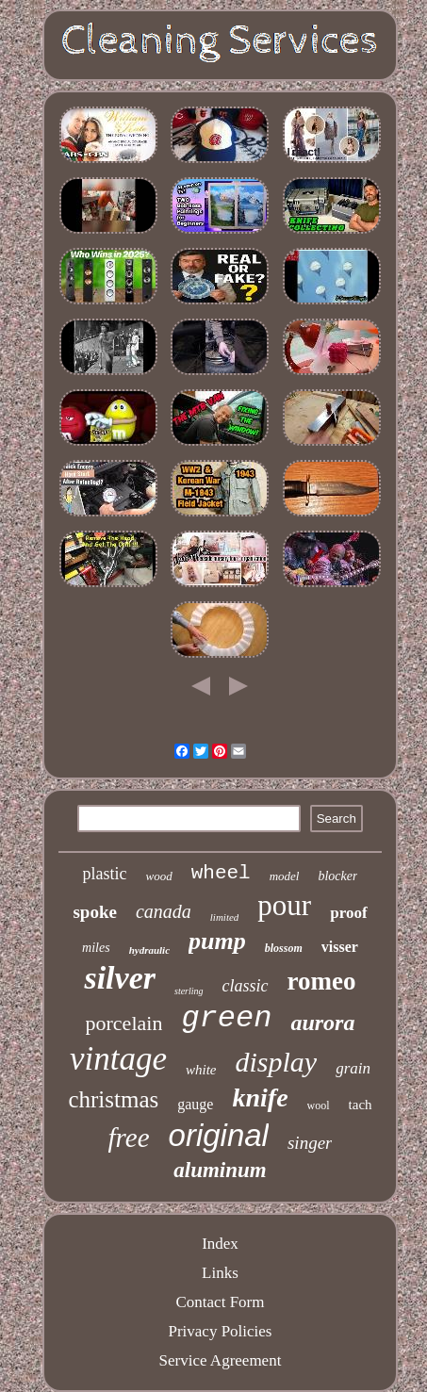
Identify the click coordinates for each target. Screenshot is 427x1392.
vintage (118, 1058)
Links (220, 1273)
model (285, 876)
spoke (94, 912)
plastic (105, 873)
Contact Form (220, 1302)
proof (348, 913)
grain (353, 1068)
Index (220, 1244)
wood (159, 876)
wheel (221, 873)
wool (318, 1105)
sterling (189, 991)
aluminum (219, 1170)
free (129, 1137)
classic (245, 985)
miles (96, 948)
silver (120, 977)
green (226, 1018)
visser (339, 947)
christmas (113, 1099)
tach (360, 1104)
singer (310, 1143)
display (277, 1061)
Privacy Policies (219, 1331)
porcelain (124, 1023)
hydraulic (149, 950)
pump (217, 941)
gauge (195, 1104)
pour (284, 905)
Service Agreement (220, 1360)
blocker (337, 876)
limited (224, 917)
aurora (322, 1022)
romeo (321, 981)
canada (163, 911)
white (201, 1069)
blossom (284, 948)
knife (259, 1097)
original (219, 1135)
